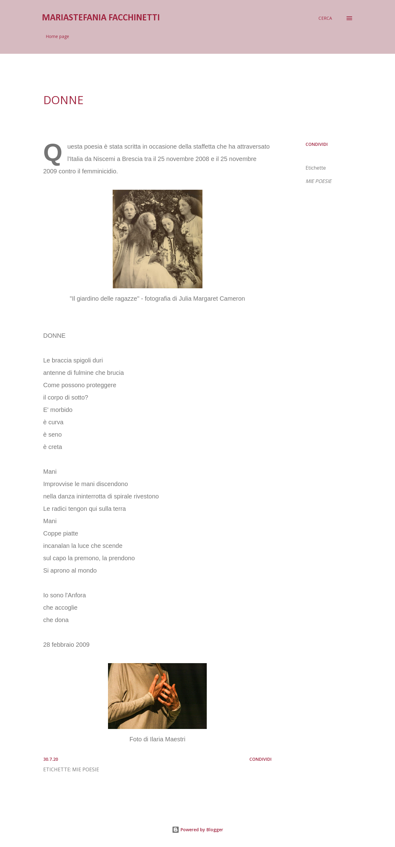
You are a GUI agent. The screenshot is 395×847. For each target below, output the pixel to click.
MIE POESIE (318, 181)
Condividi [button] (317, 144)
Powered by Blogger (197, 829)
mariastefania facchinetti (101, 18)
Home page (57, 36)
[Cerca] (325, 18)
